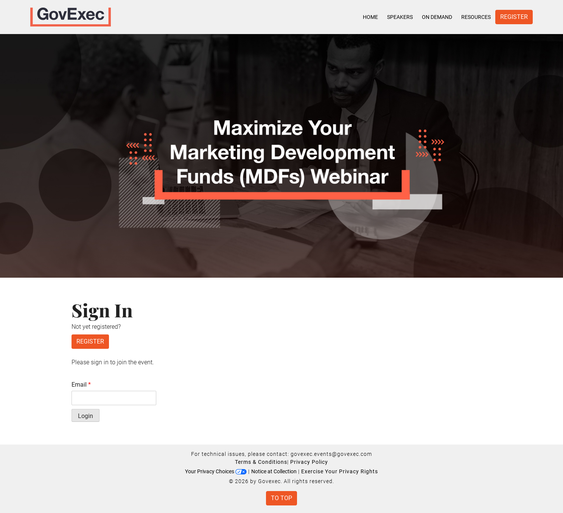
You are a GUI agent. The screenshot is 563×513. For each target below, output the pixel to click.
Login (85, 416)
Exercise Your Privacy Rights (339, 471)
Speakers (400, 17)
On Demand (437, 17)
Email (81, 384)
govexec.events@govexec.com (331, 454)
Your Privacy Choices (216, 471)
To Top (281, 498)
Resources (476, 17)
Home (370, 17)
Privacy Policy (309, 462)
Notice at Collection (274, 471)
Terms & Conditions (261, 462)
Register (514, 16)
